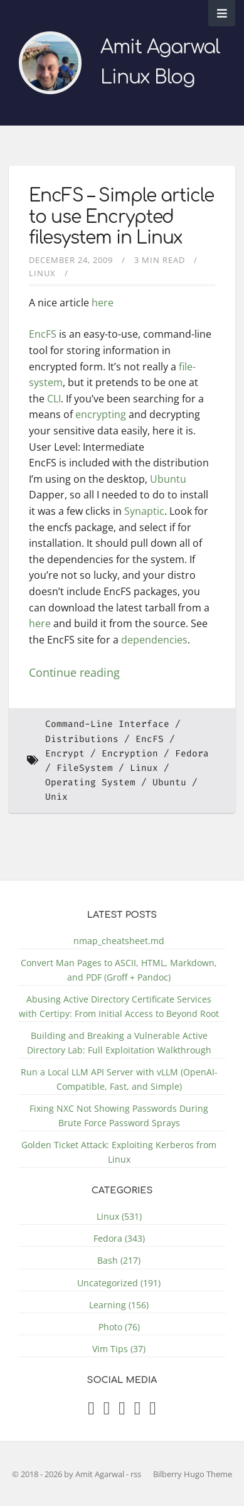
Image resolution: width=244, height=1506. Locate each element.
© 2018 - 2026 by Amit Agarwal (69, 1474)
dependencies (154, 640)
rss (135, 1474)
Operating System (90, 782)
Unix (56, 797)
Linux (42, 273)
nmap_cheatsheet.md (118, 941)
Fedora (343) (119, 1238)
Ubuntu (168, 479)
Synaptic (144, 511)
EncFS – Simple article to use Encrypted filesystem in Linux (121, 217)
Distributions (82, 739)
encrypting (100, 414)
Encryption (130, 754)
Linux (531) (119, 1216)
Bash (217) (119, 1260)
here (103, 302)
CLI (54, 399)
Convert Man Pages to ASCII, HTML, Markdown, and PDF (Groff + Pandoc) (119, 970)
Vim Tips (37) (119, 1349)
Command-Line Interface (107, 724)
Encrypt (65, 754)
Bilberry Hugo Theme (192, 1474)
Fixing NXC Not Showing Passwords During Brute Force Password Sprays (118, 1115)
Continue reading (74, 672)
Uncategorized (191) (119, 1283)
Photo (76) (119, 1327)
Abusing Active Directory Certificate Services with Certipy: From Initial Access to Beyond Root (119, 1006)
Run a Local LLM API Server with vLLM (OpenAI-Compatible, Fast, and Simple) (119, 1079)
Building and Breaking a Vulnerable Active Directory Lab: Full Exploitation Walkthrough (119, 1043)
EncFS (42, 334)
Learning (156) (119, 1305)
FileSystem (84, 768)
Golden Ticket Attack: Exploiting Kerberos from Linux (118, 1152)
